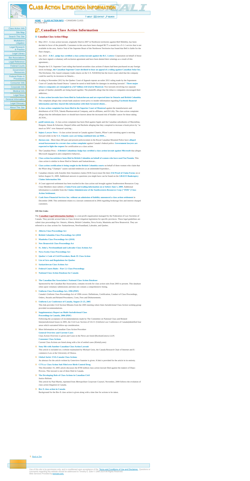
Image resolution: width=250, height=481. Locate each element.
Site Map (20, 32)
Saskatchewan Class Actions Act (53, 264)
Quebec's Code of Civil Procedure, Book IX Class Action (64, 256)
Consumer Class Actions (50, 339)
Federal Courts (17, 66)
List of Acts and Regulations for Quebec (57, 260)
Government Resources (19, 71)
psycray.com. (58, 474)
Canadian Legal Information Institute (56, 216)
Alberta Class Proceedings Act (52, 231)
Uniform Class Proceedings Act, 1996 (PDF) (59, 291)
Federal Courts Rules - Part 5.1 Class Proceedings (61, 268)
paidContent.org (46, 122)
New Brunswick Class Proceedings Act (56, 243)
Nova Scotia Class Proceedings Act (54, 252)
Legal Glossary (17, 103)
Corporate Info (18, 87)
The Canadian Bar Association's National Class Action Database (68, 280)
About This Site (17, 107)
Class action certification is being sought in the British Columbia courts (71, 165)
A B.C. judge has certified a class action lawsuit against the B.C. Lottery (81, 55)
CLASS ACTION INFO (53, 21)
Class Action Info (17, 28)
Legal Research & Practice (17, 48)
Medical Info (19, 91)
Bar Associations (17, 57)
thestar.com (44, 140)
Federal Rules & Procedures (17, 77)
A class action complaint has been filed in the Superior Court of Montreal (72, 108)
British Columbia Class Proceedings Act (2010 (60, 235)
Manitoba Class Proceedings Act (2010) (57, 239)
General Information (15, 99)
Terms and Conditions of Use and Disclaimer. (118, 469)
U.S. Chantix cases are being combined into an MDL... (81, 136)
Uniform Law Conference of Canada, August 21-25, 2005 (65, 301)
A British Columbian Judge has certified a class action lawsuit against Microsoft (94, 150)
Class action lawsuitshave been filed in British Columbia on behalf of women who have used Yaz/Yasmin (86, 158)
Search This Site (17, 36)
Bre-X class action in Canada (52, 389)
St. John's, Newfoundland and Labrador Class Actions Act (65, 247)
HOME (38, 21)
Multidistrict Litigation (19, 41)
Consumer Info (18, 83)
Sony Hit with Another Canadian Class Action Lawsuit (64, 346)
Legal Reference (17, 62)
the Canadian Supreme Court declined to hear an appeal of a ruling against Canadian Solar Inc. (97, 69)
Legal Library (18, 53)
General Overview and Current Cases (56, 332)
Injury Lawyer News (48, 132)
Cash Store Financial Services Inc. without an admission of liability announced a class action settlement (86, 197)
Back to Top (37, 456)
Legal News (19, 95)
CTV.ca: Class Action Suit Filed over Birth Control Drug (65, 364)
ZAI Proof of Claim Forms (123, 173)
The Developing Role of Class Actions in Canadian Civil (64, 375)
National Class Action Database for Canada (59, 273)
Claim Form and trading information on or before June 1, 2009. (94, 187)
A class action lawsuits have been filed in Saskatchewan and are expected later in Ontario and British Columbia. (90, 97)
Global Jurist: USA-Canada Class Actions (58, 357)
